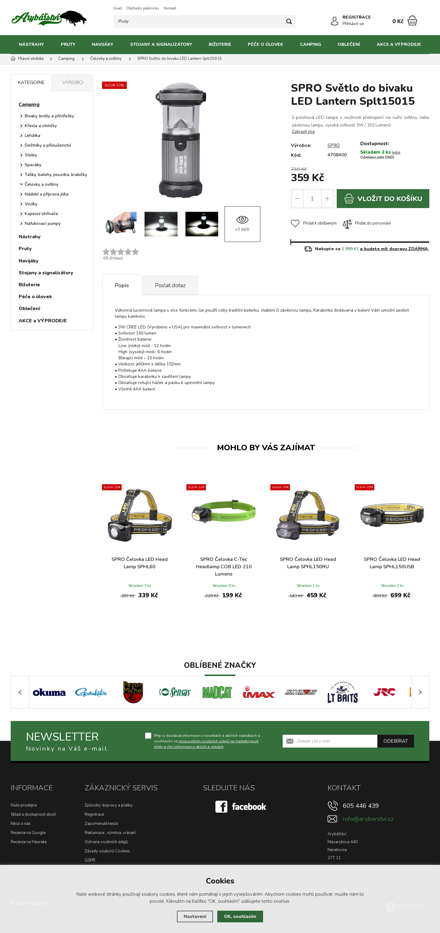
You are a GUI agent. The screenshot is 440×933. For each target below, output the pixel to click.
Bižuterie (220, 44)
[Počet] (312, 198)
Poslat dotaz (170, 285)
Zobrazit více (303, 131)
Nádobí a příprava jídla (46, 194)
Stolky (31, 155)
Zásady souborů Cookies (107, 851)
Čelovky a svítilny (41, 184)
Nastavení (195, 916)
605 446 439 (361, 806)
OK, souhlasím (240, 916)
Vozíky (31, 204)
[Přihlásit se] (334, 21)
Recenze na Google (28, 833)
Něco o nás (21, 823)
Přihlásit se (353, 24)
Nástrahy (31, 44)
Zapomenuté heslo (101, 823)
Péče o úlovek (265, 44)
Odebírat (395, 741)
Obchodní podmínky (142, 8)
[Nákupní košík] (412, 20)
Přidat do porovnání (367, 223)
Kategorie (31, 82)
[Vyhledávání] (204, 21)
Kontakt (170, 8)
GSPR (90, 860)
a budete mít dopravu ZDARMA (394, 249)
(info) (396, 152)
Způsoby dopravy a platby (109, 805)
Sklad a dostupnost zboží (33, 814)
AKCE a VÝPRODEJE (399, 44)
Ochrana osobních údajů (106, 842)
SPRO (334, 145)
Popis (122, 285)
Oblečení (349, 44)
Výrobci (72, 82)
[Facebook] (241, 806)
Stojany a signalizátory (161, 44)
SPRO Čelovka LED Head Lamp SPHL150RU (308, 563)
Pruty (68, 44)
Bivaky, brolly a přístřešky (49, 116)
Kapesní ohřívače (41, 214)
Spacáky (33, 165)
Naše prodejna (24, 805)
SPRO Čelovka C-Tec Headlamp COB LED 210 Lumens (224, 566)
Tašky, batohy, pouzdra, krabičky (56, 174)
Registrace (94, 814)
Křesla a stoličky (41, 126)
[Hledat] (289, 21)
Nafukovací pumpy (43, 223)
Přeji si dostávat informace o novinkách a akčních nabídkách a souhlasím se (207, 741)
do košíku (383, 198)
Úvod (117, 8)
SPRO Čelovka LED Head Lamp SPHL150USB (392, 563)
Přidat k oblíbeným (314, 223)
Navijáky (102, 44)
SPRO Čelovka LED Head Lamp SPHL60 (140, 563)
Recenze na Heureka (29, 842)
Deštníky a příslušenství (48, 145)
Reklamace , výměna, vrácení (110, 833)
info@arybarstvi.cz (368, 818)
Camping (310, 44)
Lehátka (32, 135)
